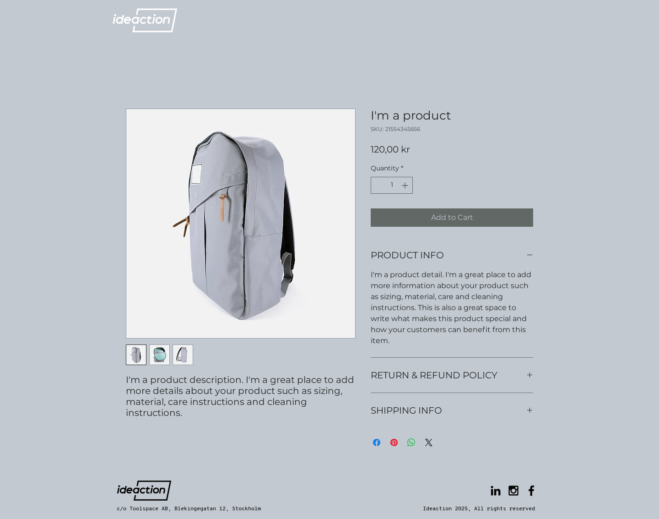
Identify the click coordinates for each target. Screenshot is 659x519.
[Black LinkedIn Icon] (495, 490)
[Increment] (405, 185)
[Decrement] (378, 185)
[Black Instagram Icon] (513, 490)
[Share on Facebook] (376, 442)
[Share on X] (428, 442)
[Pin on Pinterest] (394, 442)
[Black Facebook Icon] (531, 490)
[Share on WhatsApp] (411, 442)
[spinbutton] (392, 185)
